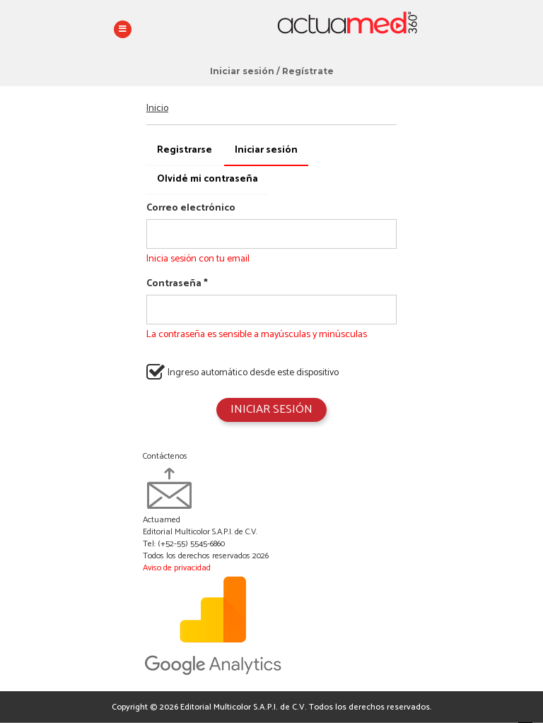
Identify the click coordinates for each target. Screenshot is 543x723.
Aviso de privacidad (177, 568)
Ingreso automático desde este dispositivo (242, 372)
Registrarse (184, 150)
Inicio (157, 108)
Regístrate (308, 71)
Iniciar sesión (242, 71)
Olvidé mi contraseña (207, 179)
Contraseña (177, 284)
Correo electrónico (190, 208)
